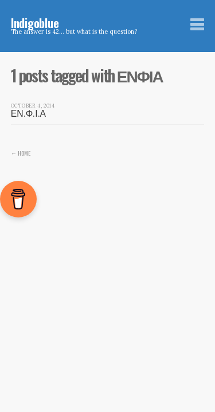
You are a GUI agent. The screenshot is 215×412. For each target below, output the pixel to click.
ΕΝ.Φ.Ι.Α (28, 113)
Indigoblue (35, 22)
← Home (21, 152)
